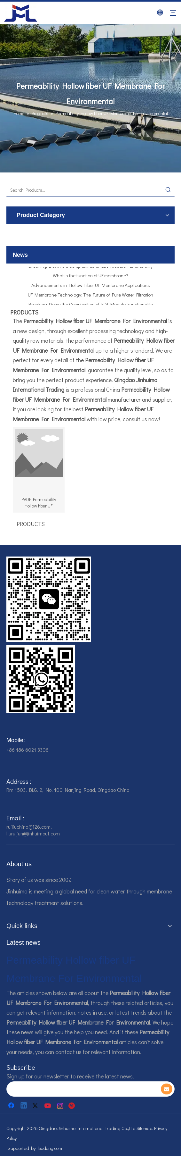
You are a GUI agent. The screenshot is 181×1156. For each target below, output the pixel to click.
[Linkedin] (24, 1105)
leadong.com (50, 1148)
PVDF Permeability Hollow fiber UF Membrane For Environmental (38, 502)
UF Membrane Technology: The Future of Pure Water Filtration (90, 296)
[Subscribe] (166, 1089)
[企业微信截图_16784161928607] (40, 679)
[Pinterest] (72, 1105)
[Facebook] (12, 1105)
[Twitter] (36, 1105)
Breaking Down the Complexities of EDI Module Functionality (90, 267)
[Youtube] (48, 1105)
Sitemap (144, 1128)
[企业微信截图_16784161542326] (48, 599)
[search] (82, 1089)
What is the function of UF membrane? (90, 277)
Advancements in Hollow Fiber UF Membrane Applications (90, 287)
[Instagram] (60, 1105)
